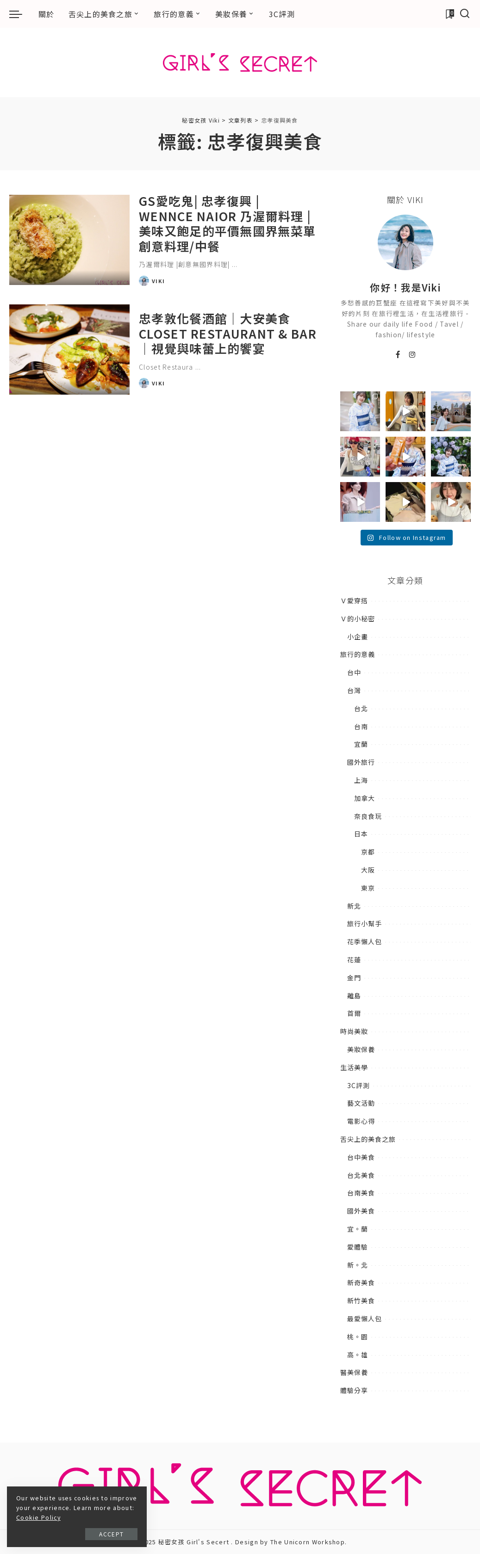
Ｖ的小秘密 (357, 618)
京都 (368, 851)
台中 (354, 672)
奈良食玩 (368, 816)
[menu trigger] (20, 14)
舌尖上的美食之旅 (368, 1139)
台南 (361, 726)
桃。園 (357, 1336)
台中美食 (361, 1157)
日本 (361, 833)
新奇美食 (361, 1282)
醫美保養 (354, 1372)
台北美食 (361, 1175)
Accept (110, 1534)
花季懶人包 (364, 941)
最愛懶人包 (364, 1318)
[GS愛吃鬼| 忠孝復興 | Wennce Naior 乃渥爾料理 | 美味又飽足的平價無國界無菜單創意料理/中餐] (69, 240)
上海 (361, 780)
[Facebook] (398, 355)
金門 (354, 977)
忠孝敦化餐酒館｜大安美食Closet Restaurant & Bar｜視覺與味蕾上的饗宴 (228, 333)
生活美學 (354, 1067)
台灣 (354, 690)
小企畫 (357, 636)
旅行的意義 (357, 654)
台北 (361, 708)
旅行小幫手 (364, 923)
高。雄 (357, 1354)
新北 (354, 905)
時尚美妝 (354, 1031)
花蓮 (354, 959)
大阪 (368, 869)
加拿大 (364, 798)
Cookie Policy (81, 1517)
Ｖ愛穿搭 (354, 600)
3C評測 (358, 1085)
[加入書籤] (449, 14)
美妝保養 (361, 1049)
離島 (354, 995)
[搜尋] (465, 14)
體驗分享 (354, 1390)
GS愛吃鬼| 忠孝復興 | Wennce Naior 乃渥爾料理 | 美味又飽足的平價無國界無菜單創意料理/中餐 (227, 223)
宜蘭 (361, 744)
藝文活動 (361, 1103)
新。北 (357, 1264)
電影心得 (361, 1121)
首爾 (354, 1013)
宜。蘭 (357, 1228)
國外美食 (361, 1210)
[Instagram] (412, 355)
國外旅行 (361, 762)
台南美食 (361, 1192)
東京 (368, 887)
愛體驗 (357, 1246)
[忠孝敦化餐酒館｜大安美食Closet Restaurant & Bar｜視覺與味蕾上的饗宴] (69, 349)
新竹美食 (361, 1300)
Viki (158, 281)
